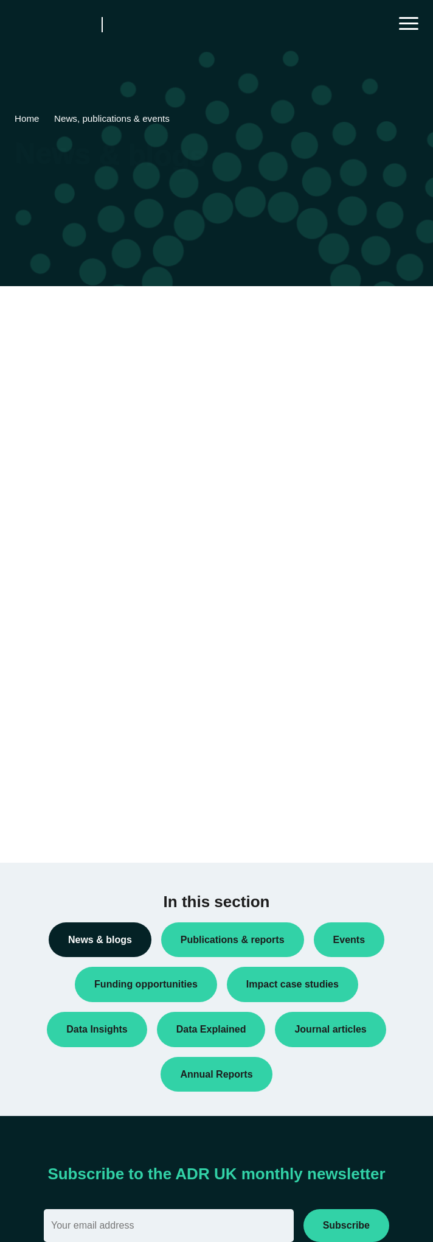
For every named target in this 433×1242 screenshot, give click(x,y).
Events (37, 639)
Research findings (58, 795)
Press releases (52, 737)
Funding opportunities (65, 659)
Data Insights (49, 580)
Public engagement (61, 756)
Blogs (35, 541)
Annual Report (51, 522)
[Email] (169, 1225)
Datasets (41, 620)
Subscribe (346, 1225)
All (29, 483)
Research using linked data (76, 814)
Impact (37, 678)
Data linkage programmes (73, 600)
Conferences (48, 561)
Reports (39, 776)
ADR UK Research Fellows (75, 502)
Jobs (33, 698)
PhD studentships (57, 717)
